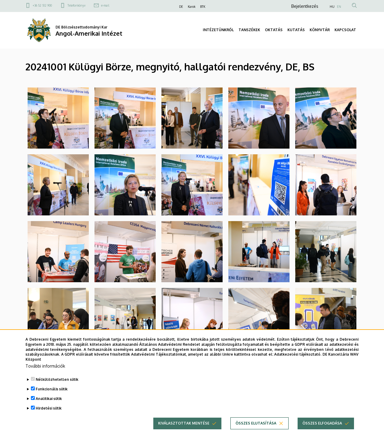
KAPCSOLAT (345, 30)
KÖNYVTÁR (320, 30)
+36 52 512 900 (42, 5)
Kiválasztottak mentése (183, 434)
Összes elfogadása (322, 434)
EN (339, 6)
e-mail (105, 5)
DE (181, 6)
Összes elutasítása (256, 434)
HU (332, 6)
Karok (191, 6)
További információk (45, 377)
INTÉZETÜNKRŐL (218, 30)
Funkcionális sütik (52, 400)
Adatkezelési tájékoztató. (297, 365)
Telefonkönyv (77, 5)
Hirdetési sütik (49, 419)
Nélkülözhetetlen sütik (57, 391)
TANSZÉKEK (249, 30)
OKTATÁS (274, 30)
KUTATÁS (296, 30)
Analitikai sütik (49, 410)
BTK (202, 6)
